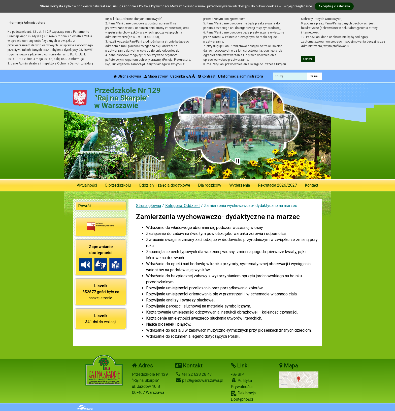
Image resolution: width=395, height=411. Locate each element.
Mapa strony (156, 76)
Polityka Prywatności (241, 383)
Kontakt (311, 185)
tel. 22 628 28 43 (193, 374)
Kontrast (206, 76)
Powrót (84, 205)
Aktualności (87, 185)
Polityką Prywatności (154, 6)
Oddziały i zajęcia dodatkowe (164, 185)
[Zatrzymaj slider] (237, 161)
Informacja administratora (240, 76)
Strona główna (127, 76)
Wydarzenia (239, 185)
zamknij (308, 59)
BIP (237, 374)
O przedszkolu (118, 185)
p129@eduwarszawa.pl (199, 380)
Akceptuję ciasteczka (334, 6)
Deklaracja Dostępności (243, 396)
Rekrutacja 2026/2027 (277, 185)
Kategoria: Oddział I (182, 205)
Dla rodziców (209, 185)
